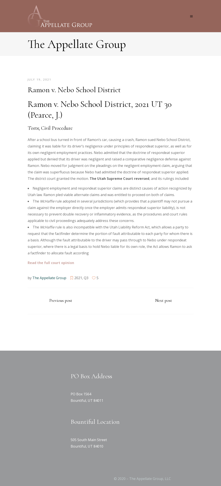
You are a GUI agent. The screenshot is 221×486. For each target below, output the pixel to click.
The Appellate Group (49, 277)
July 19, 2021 (39, 79)
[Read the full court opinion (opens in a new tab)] (51, 262)
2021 (78, 277)
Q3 (86, 277)
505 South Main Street (89, 439)
